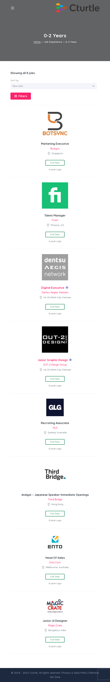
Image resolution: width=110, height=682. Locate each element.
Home (37, 41)
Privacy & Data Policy (74, 672)
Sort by (14, 80)
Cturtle (34, 672)
